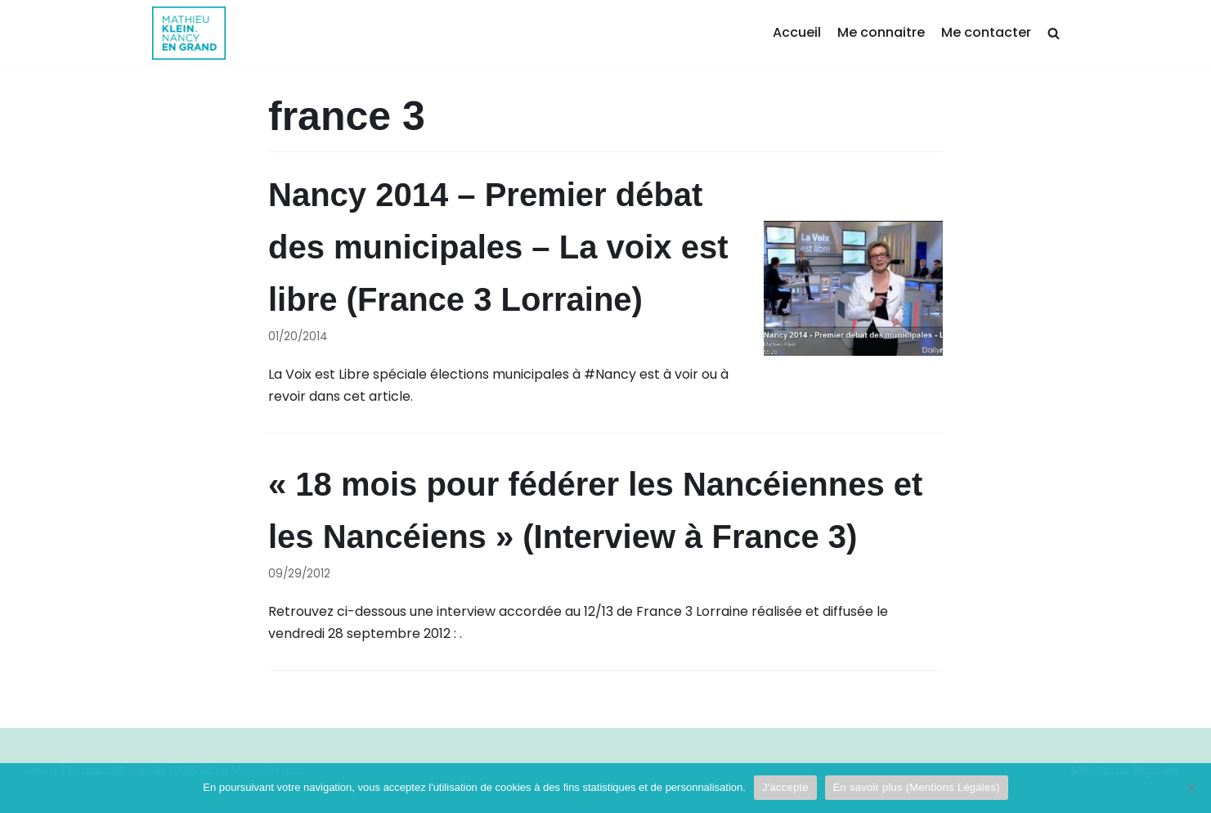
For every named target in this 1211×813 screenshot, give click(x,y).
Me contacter (986, 32)
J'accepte (785, 787)
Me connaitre (881, 32)
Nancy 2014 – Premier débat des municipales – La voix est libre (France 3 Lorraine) (498, 247)
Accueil (797, 32)
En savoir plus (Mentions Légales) (916, 787)
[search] (1053, 33)
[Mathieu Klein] (189, 33)
